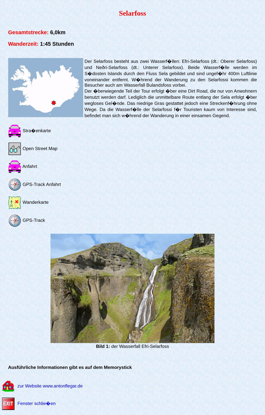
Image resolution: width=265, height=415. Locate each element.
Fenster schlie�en (36, 403)
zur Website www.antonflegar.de (50, 385)
